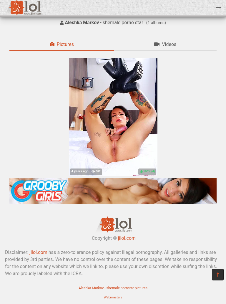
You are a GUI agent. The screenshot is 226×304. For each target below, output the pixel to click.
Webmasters (113, 297)
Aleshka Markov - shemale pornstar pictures (113, 288)
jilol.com (127, 238)
